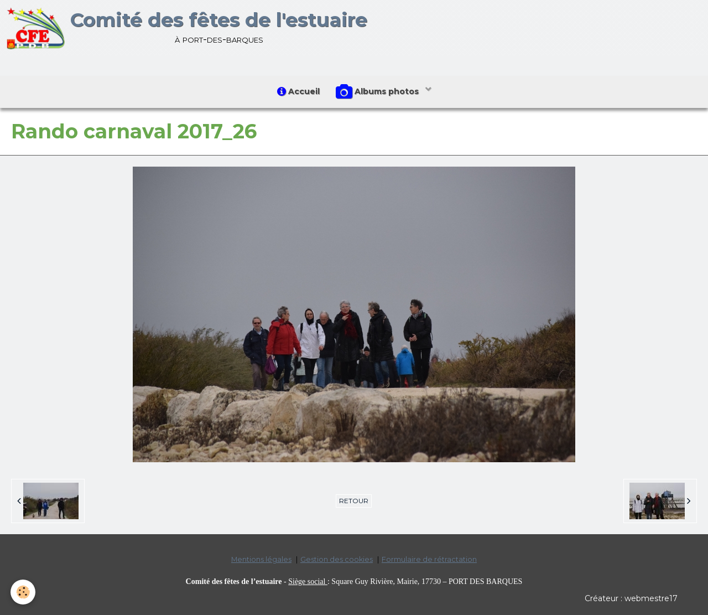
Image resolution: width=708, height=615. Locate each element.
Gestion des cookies (336, 560)
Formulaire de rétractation (429, 560)
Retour (353, 501)
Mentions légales (261, 560)
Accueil (298, 91)
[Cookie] (23, 592)
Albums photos (378, 92)
